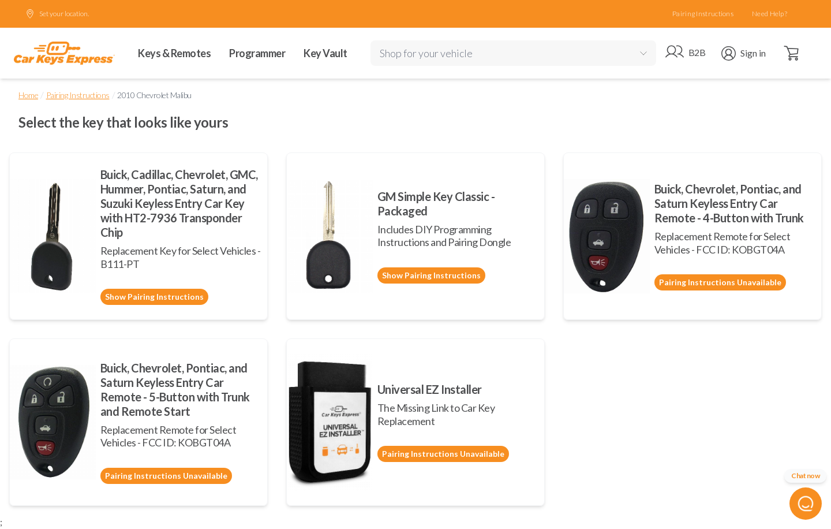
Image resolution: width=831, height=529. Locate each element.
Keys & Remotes (174, 53)
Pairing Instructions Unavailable (720, 282)
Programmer (257, 53)
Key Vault (325, 53)
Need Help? (769, 13)
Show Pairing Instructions (154, 296)
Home (28, 95)
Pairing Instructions (702, 13)
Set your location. (57, 13)
